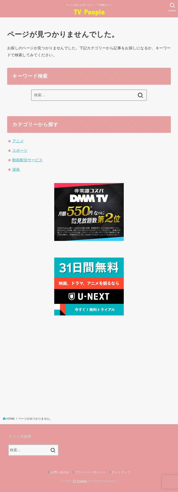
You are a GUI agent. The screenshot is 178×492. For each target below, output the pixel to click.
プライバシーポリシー (90, 472)
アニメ (18, 141)
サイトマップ (121, 472)
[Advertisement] (89, 364)
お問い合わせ (60, 472)
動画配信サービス (27, 160)
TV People (89, 11)
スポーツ (20, 150)
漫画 (16, 169)
